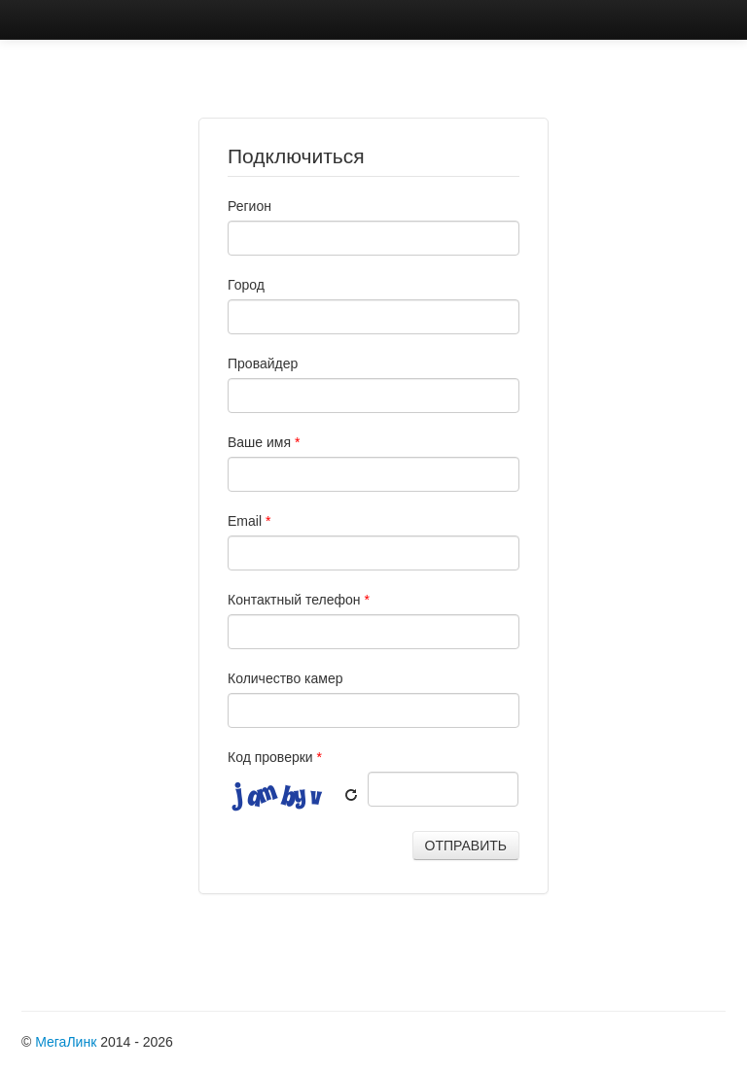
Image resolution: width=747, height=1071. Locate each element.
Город (246, 285)
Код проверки (275, 757)
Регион (249, 206)
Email (249, 521)
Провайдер (263, 363)
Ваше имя (264, 442)
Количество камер (285, 678)
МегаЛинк (65, 1042)
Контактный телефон (299, 599)
